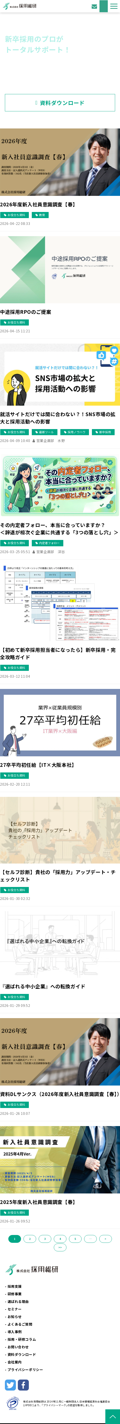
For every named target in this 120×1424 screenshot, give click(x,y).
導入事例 (15, 1331)
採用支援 (15, 1286)
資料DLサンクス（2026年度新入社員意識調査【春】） (60, 1093)
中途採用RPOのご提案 (25, 311)
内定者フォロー (49, 543)
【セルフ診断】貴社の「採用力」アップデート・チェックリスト (58, 875)
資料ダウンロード (103, 6)
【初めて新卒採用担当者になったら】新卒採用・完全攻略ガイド (58, 653)
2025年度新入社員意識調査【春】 (39, 1201)
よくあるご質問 (20, 1324)
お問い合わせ (94, 6)
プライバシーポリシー (25, 1369)
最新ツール (46, 432)
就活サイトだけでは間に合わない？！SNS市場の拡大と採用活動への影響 (58, 418)
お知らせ (15, 1316)
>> (60, 1247)
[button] (114, 6)
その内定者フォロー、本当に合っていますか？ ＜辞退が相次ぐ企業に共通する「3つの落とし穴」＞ (60, 528)
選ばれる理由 (18, 1301)
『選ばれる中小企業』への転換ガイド (43, 986)
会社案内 (15, 1362)
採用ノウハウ (76, 432)
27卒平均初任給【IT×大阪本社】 (38, 764)
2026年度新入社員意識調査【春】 (39, 204)
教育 (42, 215)
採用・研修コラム (22, 1339)
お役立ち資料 (16, 215)
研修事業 (15, 1293)
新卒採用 (105, 432)
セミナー (15, 1309)
